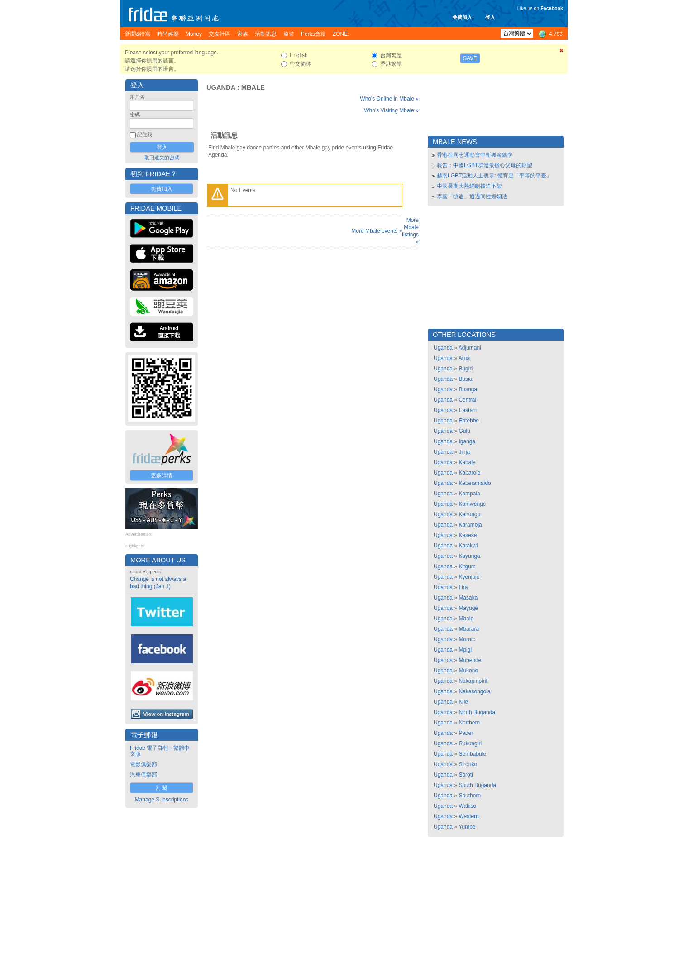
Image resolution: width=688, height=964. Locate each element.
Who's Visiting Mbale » (391, 110)
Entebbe (469, 420)
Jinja (464, 452)
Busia (465, 379)
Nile (463, 702)
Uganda (220, 87)
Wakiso (467, 806)
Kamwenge (472, 504)
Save (470, 58)
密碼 (135, 114)
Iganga (467, 441)
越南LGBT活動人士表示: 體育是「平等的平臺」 (494, 176)
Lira (463, 587)
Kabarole (469, 473)
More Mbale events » (376, 231)
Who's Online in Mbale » (389, 99)
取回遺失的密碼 (161, 157)
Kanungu (469, 514)
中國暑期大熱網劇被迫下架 (469, 186)
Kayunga (469, 556)
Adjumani (470, 348)
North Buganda (477, 712)
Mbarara (469, 629)
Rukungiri (470, 743)
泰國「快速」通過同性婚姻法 (472, 196)
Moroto (467, 639)
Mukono (468, 670)
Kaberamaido (475, 483)
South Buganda (477, 785)
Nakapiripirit (473, 681)
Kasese (468, 535)
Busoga (468, 389)
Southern (470, 795)
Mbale (253, 87)
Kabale (467, 462)
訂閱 (161, 788)
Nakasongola (474, 691)
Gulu (464, 431)
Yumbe (467, 827)
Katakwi (468, 545)
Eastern (468, 410)
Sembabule (472, 754)
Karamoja (470, 525)
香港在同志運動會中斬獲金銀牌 (475, 155)
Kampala (469, 493)
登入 (490, 17)
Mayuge (468, 608)
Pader (466, 733)
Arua (464, 358)
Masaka (468, 598)
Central (467, 400)
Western (468, 816)
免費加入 (161, 189)
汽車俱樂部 (143, 775)
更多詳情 (161, 475)
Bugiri (466, 368)
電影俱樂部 (143, 764)
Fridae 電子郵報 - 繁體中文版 (160, 751)
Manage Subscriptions (162, 799)
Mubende (470, 660)
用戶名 (137, 97)
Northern (469, 722)
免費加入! (463, 17)
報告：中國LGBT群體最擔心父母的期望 (484, 165)
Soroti (466, 775)
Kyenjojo (469, 577)
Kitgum (467, 566)
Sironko (468, 764)
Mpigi (465, 650)
